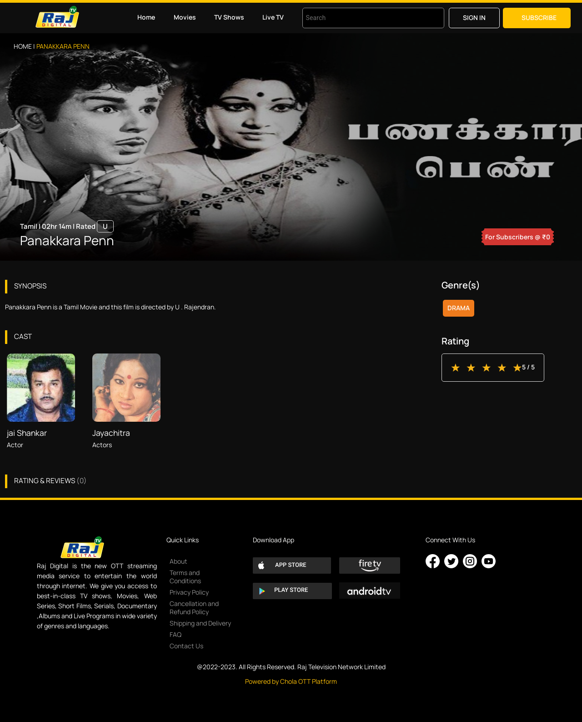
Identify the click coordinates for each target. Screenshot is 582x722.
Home (146, 17)
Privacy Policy (189, 592)
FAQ (175, 634)
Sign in (474, 17)
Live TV (273, 17)
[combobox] (362, 18)
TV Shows (229, 17)
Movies (185, 17)
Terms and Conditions (185, 576)
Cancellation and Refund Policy (194, 607)
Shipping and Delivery (200, 623)
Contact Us (186, 645)
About (178, 561)
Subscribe (539, 17)
